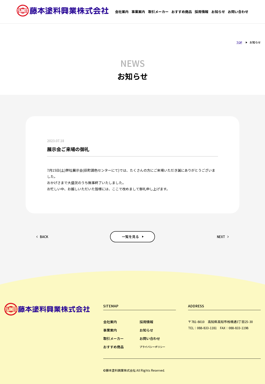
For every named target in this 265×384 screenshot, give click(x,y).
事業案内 (138, 11)
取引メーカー (158, 11)
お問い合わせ (238, 11)
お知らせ (218, 11)
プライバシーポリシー (152, 346)
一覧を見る (130, 236)
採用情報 (201, 11)
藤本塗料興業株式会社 (64, 12)
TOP (239, 42)
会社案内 (122, 11)
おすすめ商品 (181, 11)
